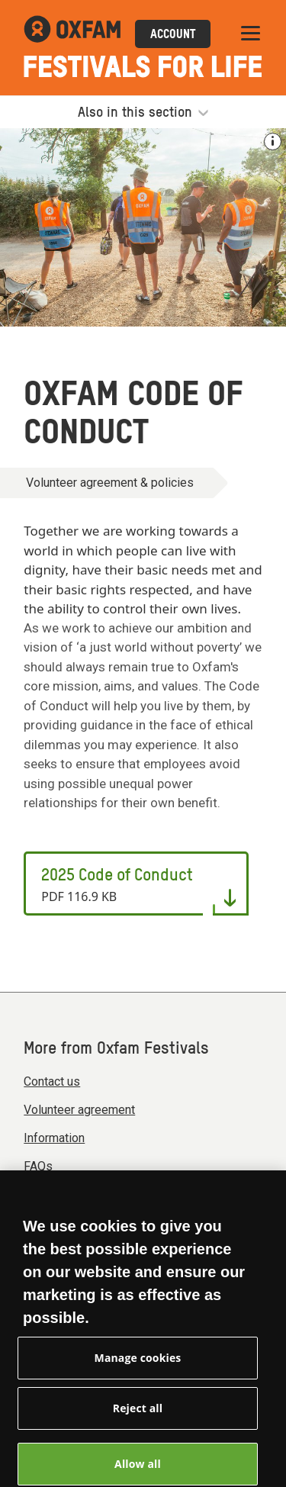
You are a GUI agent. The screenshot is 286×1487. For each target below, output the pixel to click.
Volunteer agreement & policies (110, 482)
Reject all (137, 1415)
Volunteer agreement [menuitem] (79, 1109)
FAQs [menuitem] (38, 1166)
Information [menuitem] (54, 1138)
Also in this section (143, 113)
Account (172, 35)
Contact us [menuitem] (52, 1081)
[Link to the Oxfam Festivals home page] (72, 34)
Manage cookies (138, 1365)
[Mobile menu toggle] (250, 34)
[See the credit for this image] (272, 141)
